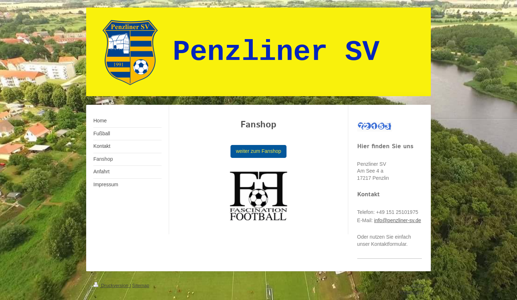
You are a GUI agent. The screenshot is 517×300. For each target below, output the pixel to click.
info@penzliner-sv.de (397, 220)
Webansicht (411, 292)
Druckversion (111, 285)
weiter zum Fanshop (258, 151)
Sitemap (140, 285)
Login (418, 285)
